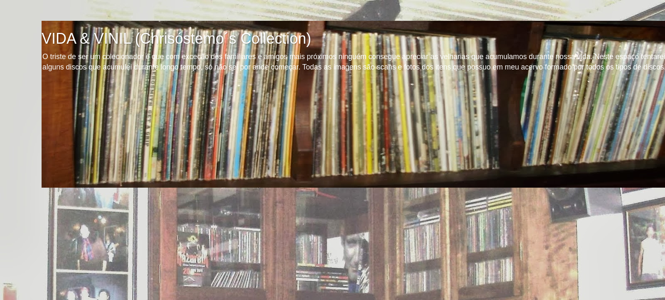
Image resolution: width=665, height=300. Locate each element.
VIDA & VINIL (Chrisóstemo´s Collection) (176, 38)
